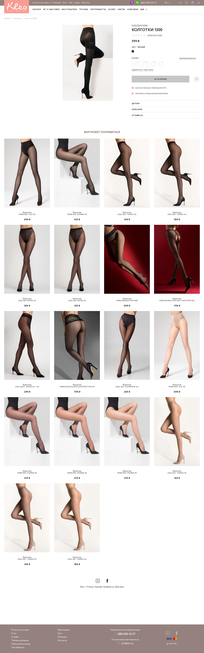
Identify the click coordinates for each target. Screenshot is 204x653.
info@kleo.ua (127, 643)
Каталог (36, 9)
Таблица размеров (20, 640)
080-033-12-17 (148, 3)
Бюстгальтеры (69, 9)
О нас (13, 633)
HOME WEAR (132, 9)
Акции (77, 2)
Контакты (86, 2)
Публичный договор (20, 644)
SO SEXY (112, 9)
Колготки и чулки (140, 25)
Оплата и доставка (40, 2)
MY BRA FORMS (51, 9)
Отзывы (15, 637)
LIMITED (121, 9)
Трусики (83, 9)
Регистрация (63, 629)
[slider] (139, 35)
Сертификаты (17, 647)
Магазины (57, 2)
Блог (65, 2)
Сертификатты (98, 9)
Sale (70, 2)
